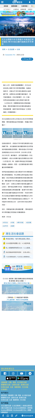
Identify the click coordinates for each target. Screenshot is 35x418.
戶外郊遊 (25, 387)
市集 (10, 382)
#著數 (29, 410)
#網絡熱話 (4, 412)
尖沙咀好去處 (22, 382)
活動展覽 (4, 382)
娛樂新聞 (23, 9)
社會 (18, 49)
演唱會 (6, 6)
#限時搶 (29, 408)
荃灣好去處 (25, 385)
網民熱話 (4, 395)
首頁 (3, 49)
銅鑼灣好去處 (5, 385)
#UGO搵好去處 (6, 405)
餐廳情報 (17, 387)
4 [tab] (21, 16)
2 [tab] (17, 16)
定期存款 (30, 9)
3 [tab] (19, 16)
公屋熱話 (16, 9)
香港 (12, 226)
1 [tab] (15, 16)
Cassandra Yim (10, 55)
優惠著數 (14, 6)
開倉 (14, 382)
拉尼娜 (29, 222)
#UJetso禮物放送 (6, 410)
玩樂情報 (24, 6)
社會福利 (4, 389)
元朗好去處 (16, 385)
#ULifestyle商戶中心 (20, 410)
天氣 (12, 222)
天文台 (6, 222)
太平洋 (6, 226)
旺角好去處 (5, 387)
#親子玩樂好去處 (6, 408)
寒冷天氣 (20, 222)
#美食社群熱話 (27, 405)
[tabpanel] (17, 13)
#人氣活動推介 (17, 405)
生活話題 (11, 49)
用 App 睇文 (28, 59)
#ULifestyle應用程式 (19, 408)
